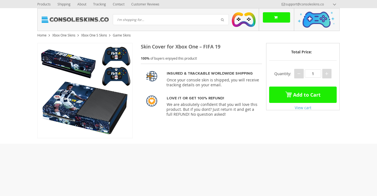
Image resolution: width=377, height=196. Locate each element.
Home (42, 35)
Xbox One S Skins (94, 35)
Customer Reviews (145, 4)
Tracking (99, 4)
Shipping (64, 4)
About (81, 4)
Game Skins (122, 35)
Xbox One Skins (63, 35)
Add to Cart (303, 93)
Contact (118, 4)
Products (44, 4)
